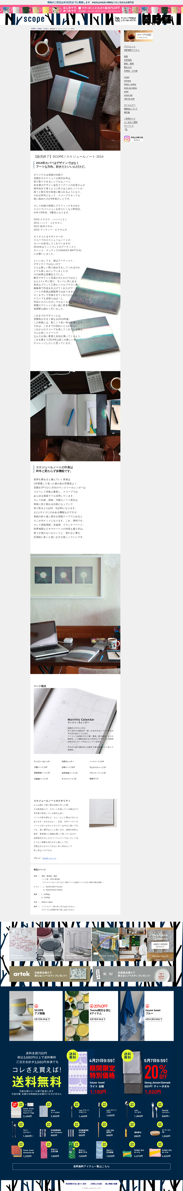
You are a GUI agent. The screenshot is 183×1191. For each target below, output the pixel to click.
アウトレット (130, 46)
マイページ (129, 126)
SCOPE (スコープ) (49, 858)
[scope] (33, 19)
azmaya (127, 81)
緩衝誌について (131, 109)
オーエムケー (130, 105)
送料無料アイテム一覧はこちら (91, 1166)
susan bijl (128, 95)
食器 (126, 56)
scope (126, 77)
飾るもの (128, 67)
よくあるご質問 (131, 122)
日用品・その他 (131, 71)
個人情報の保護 (111, 1184)
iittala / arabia (130, 84)
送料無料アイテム (131, 50)
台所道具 (128, 60)
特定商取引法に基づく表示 (76, 1184)
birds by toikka (130, 88)
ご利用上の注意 (96, 1184)
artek (126, 91)
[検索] (126, 129)
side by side (129, 99)
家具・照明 (129, 64)
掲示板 (127, 112)
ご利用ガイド (130, 119)
